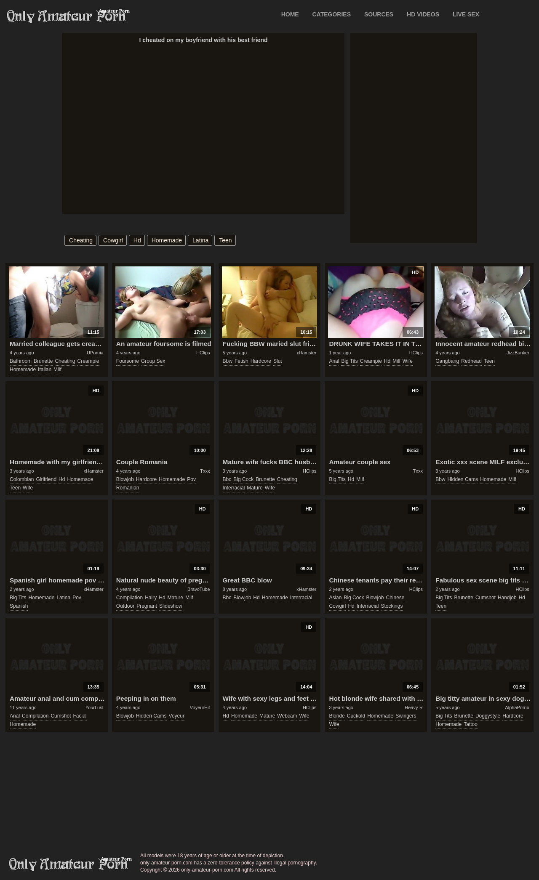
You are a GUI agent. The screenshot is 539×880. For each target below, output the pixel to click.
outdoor (125, 606)
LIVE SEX (466, 14)
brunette (43, 361)
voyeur (176, 716)
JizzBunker (518, 352)
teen (225, 240)
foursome (127, 361)
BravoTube (198, 589)
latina (200, 240)
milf (57, 369)
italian (44, 369)
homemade (167, 240)
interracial (234, 488)
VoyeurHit (200, 707)
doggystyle (487, 716)
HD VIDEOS (423, 14)
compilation (129, 598)
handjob (507, 598)
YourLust (94, 707)
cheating (81, 240)
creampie (88, 361)
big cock (243, 479)
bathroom (21, 361)
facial (79, 716)
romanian (127, 488)
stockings (392, 606)
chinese (395, 598)
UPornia (95, 352)
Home (290, 14)
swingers (405, 716)
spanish (19, 606)
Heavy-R (414, 707)
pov (191, 479)
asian (335, 598)
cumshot (485, 598)
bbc (227, 479)
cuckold (356, 716)
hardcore (261, 361)
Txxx (205, 470)
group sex (153, 361)
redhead (471, 361)
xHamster (306, 352)
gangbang (447, 361)
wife (408, 361)
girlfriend (46, 479)
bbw (227, 361)
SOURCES (378, 14)
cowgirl (113, 240)
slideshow (170, 606)
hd (137, 240)
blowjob (125, 479)
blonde (336, 716)
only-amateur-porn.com (68, 864)
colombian (22, 479)
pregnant (146, 606)
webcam (287, 716)
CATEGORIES (331, 14)
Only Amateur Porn (66, 16)
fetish (241, 361)
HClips (203, 352)
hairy (151, 598)
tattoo (471, 724)
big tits (349, 361)
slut (277, 361)
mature (254, 488)
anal (334, 361)
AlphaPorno (517, 707)
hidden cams (463, 479)
